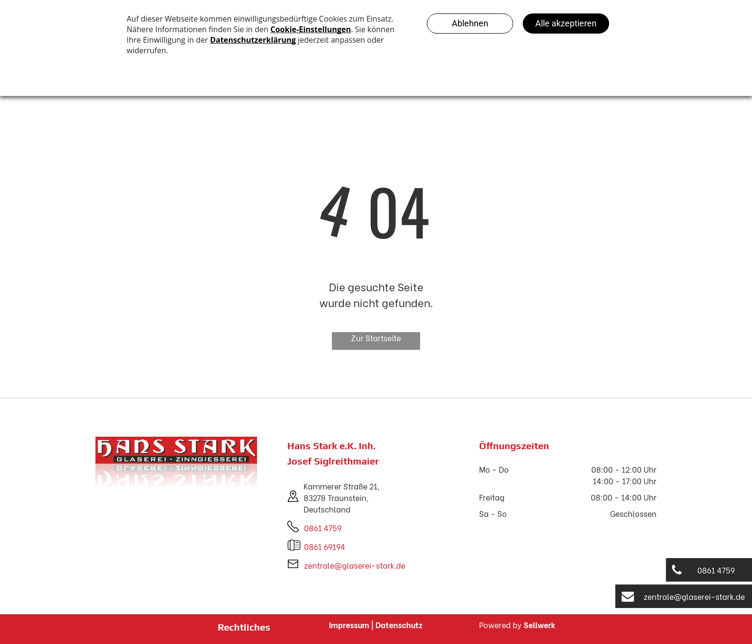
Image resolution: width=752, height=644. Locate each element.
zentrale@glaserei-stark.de (354, 565)
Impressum (349, 624)
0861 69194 (324, 546)
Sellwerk (539, 624)
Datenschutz (399, 624)
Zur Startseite (376, 337)
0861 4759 (322, 527)
